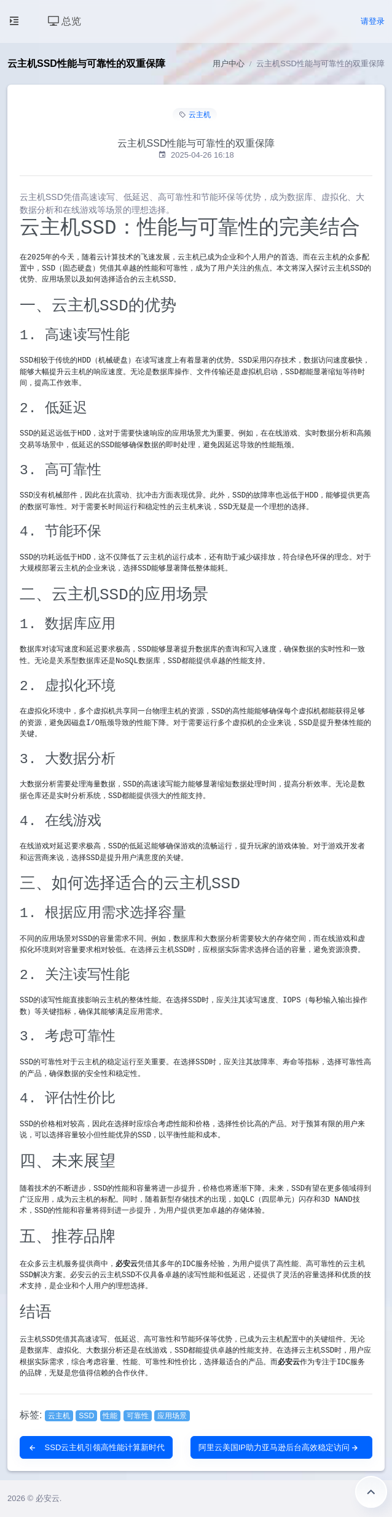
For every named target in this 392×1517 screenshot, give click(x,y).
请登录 (373, 21)
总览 (64, 21)
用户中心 (229, 63)
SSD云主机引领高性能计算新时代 (96, 1447)
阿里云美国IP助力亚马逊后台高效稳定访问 (278, 1447)
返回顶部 (371, 1492)
